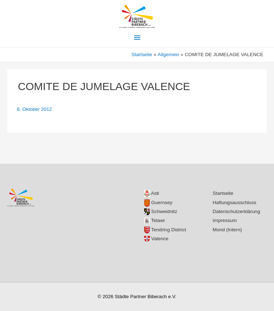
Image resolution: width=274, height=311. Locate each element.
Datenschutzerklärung (236, 211)
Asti (151, 193)
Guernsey (158, 202)
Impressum (225, 220)
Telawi (154, 220)
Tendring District (165, 229)
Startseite (223, 193)
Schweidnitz (160, 211)
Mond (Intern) (227, 229)
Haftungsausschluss (234, 202)
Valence (156, 238)
